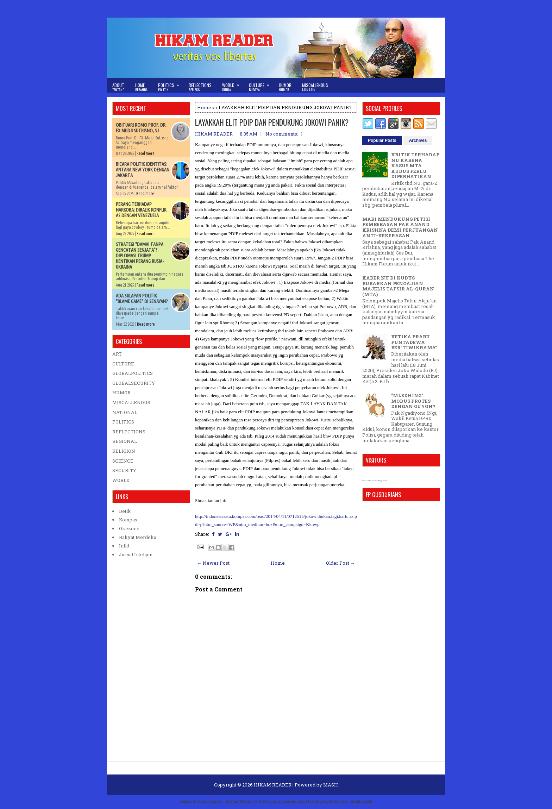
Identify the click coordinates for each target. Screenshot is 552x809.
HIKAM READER (272, 785)
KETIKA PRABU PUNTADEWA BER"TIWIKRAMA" (414, 342)
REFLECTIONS (128, 431)
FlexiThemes (209, 801)
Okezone (129, 528)
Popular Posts (382, 140)
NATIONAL (124, 412)
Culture (261, 85)
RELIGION (123, 451)
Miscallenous (315, 87)
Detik (125, 511)
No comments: (281, 134)
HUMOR (121, 392)
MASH (330, 785)
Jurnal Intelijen (135, 554)
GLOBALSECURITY (133, 383)
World (233, 85)
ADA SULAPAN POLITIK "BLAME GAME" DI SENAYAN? (142, 298)
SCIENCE (122, 461)
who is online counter (369, 481)
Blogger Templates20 (353, 801)
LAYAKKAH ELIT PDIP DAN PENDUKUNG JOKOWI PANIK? (272, 122)
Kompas (128, 519)
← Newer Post (213, 563)
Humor (285, 87)
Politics (170, 85)
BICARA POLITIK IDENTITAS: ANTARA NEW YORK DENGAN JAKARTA (142, 169)
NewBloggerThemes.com (282, 801)
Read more (146, 153)
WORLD (121, 480)
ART (117, 354)
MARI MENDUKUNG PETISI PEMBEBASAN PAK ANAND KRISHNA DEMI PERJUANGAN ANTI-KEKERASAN (400, 227)
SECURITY (124, 470)
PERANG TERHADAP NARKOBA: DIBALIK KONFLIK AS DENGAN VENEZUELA (141, 209)
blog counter (382, 481)
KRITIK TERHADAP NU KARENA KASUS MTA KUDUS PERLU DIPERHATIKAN (415, 165)
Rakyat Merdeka (137, 537)
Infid (124, 546)
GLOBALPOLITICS (132, 373)
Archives (418, 140)
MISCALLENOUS (131, 402)
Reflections (200, 87)
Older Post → (340, 563)
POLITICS (123, 422)
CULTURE (123, 363)
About (118, 87)
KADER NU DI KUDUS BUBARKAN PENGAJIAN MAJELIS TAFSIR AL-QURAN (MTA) (398, 286)
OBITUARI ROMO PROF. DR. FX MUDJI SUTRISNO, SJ (141, 127)
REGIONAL (124, 441)
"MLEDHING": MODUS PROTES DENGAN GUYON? (413, 400)
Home (141, 87)
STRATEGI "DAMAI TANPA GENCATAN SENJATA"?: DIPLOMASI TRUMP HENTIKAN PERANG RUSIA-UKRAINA (140, 256)
